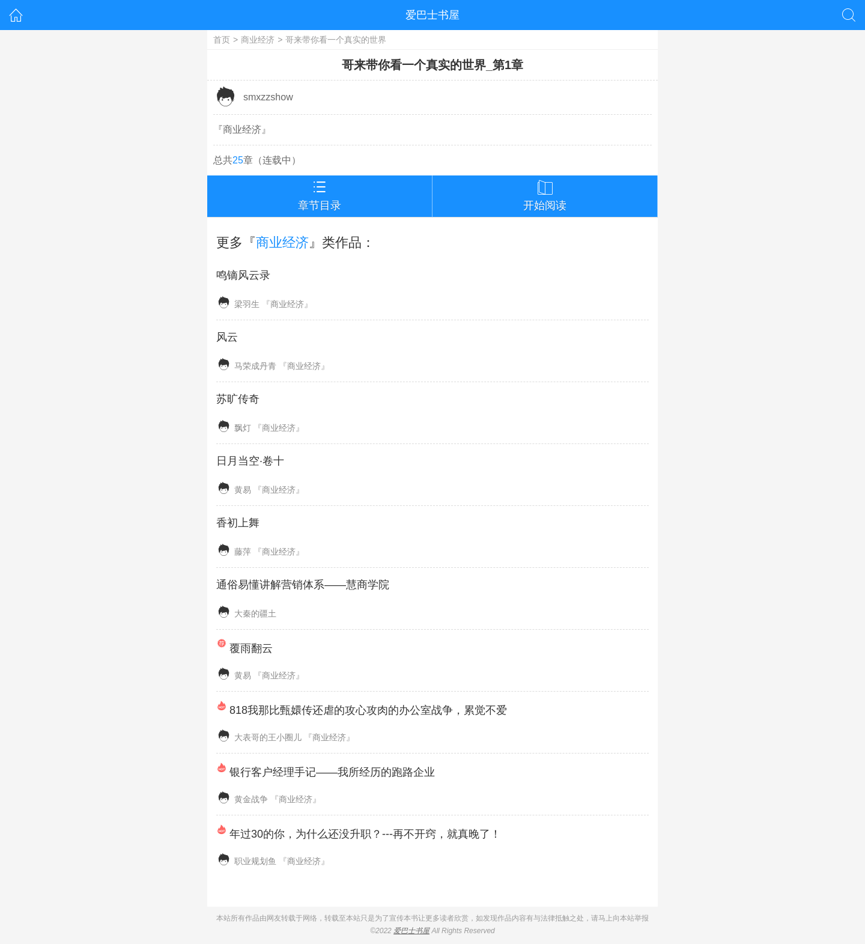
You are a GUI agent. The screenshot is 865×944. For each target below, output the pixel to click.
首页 (221, 39)
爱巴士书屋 (432, 15)
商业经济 (258, 39)
